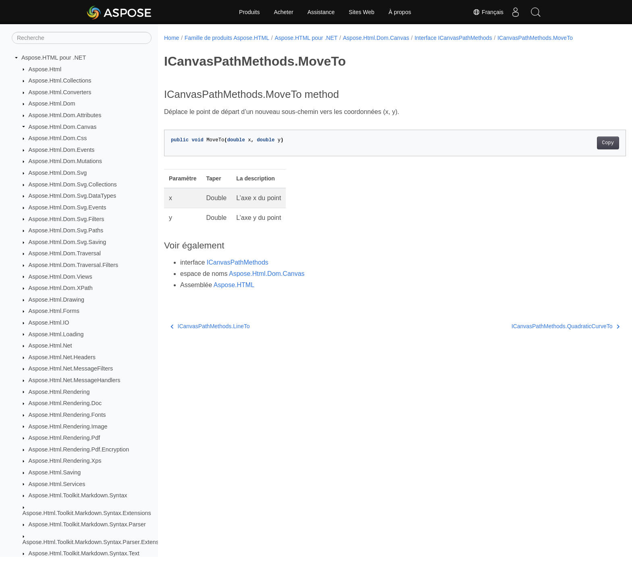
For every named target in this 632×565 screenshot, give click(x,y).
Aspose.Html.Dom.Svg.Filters (66, 219)
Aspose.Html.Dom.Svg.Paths (66, 230)
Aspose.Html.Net (50, 345)
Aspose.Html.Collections (60, 80)
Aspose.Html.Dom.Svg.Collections (73, 184)
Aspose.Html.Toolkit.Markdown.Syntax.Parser (87, 524)
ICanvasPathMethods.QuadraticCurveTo (534, 326)
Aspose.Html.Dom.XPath (61, 288)
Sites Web (361, 12)
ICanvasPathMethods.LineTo (210, 326)
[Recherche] (82, 38)
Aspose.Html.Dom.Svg (58, 173)
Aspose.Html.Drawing (56, 299)
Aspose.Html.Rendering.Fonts (67, 415)
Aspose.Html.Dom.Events (62, 150)
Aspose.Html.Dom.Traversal (65, 253)
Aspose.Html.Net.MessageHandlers (75, 380)
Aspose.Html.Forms (54, 311)
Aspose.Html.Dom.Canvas (63, 127)
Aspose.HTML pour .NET (53, 57)
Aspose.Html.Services (57, 484)
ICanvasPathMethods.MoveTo (535, 38)
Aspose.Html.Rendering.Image (68, 426)
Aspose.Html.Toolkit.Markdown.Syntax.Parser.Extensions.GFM (103, 542)
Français (488, 12)
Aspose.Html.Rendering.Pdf (64, 438)
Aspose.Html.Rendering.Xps (65, 460)
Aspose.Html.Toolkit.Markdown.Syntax (78, 495)
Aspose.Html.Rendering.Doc (65, 403)
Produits (249, 12)
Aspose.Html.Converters (60, 92)
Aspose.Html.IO (49, 322)
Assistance (321, 12)
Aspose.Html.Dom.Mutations (65, 161)
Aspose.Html (45, 69)
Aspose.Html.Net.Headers (62, 357)
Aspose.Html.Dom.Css (58, 138)
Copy (576, 143)
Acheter (283, 12)
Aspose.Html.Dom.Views (60, 276)
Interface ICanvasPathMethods (453, 38)
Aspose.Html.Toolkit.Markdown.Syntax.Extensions (87, 513)
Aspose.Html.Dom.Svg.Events (67, 207)
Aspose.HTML (234, 284)
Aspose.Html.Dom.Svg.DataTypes (72, 195)
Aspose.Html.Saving (55, 472)
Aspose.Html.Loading (56, 334)
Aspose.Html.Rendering (59, 392)
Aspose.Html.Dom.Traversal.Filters (73, 265)
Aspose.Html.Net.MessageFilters (71, 368)
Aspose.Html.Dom (52, 103)
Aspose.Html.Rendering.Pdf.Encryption (79, 449)
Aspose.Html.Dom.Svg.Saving (67, 242)
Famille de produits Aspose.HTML (227, 38)
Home (171, 38)
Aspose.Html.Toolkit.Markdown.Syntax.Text (84, 553)
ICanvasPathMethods (237, 262)
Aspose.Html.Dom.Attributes (65, 115)
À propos (400, 12)
